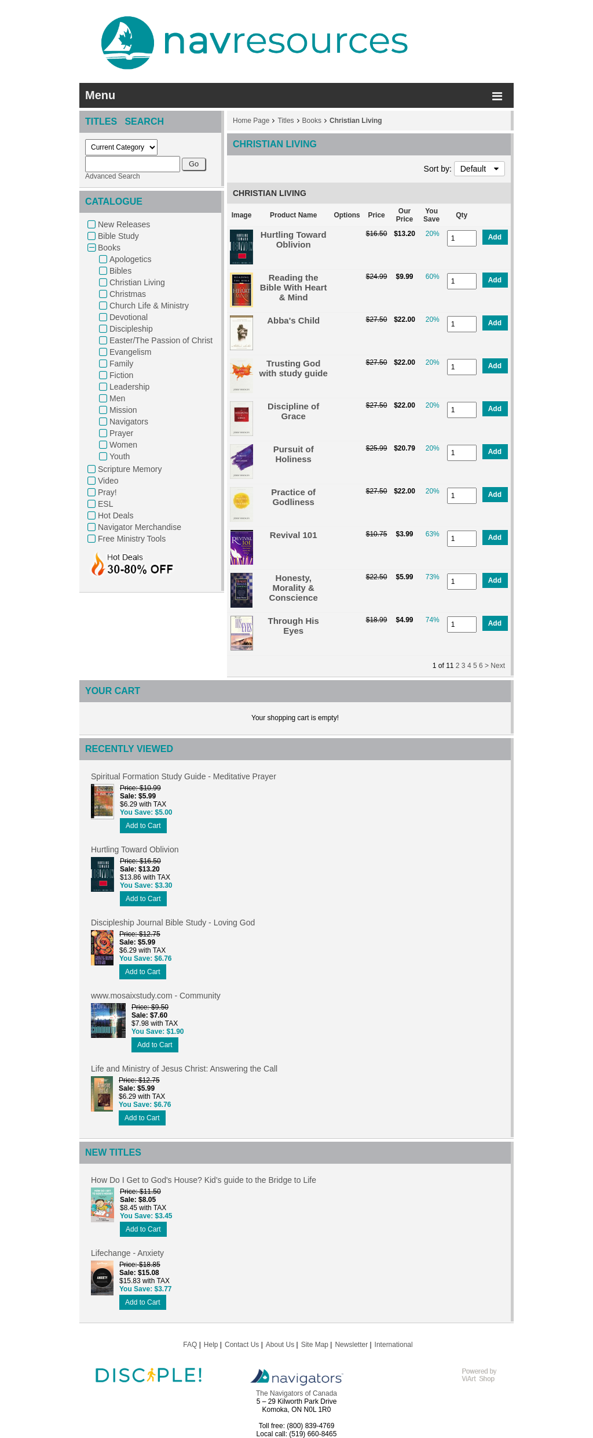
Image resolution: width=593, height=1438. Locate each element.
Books (109, 247)
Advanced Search (112, 176)
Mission (123, 410)
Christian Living (137, 282)
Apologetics (130, 259)
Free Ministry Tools (132, 538)
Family (121, 363)
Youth (119, 456)
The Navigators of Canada (296, 1393)
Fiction (121, 375)
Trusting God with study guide (293, 368)
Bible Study (118, 236)
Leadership (129, 386)
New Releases (124, 224)
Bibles (120, 270)
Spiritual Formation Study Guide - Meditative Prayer (183, 776)
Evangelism (130, 352)
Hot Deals (115, 515)
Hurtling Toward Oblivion (294, 239)
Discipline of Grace (293, 411)
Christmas (127, 294)
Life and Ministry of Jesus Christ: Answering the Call (184, 1068)
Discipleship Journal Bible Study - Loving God (173, 922)
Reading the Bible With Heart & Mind (293, 287)
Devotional (128, 317)
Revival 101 (293, 535)
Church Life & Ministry (149, 305)
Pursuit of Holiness (293, 454)
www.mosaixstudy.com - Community (156, 995)
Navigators (128, 421)
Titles (285, 121)
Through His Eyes (293, 626)
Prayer (121, 433)
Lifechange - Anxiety (127, 1253)
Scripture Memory (130, 469)
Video (108, 480)
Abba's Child (293, 320)
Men (117, 398)
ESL (105, 504)
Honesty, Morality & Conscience (293, 587)
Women (123, 444)
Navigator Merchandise (139, 527)
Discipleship (131, 328)
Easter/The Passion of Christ (161, 340)
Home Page (251, 121)
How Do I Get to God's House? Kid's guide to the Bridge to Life (203, 1180)
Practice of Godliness (293, 497)
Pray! (107, 492)
